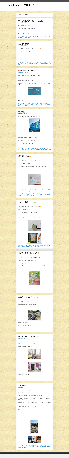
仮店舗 (37, 149)
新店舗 (19, 105)
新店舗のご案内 (23, 44)
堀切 (39, 63)
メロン (41, 245)
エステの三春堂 (31, 1)
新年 (27, 37)
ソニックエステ (46, 36)
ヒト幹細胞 (27, 194)
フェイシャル (20, 63)
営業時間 (21, 37)
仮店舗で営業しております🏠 (28, 336)
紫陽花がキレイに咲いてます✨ (29, 297)
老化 (29, 195)
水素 (19, 195)
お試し (38, 193)
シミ (47, 62)
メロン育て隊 (44, 289)
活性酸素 (25, 195)
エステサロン (42, 36)
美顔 (48, 63)
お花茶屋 (38, 62)
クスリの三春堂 (37, 1)
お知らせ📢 (22, 385)
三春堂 (25, 22)
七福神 (22, 246)
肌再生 (32, 195)
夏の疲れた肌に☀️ (24, 156)
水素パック (21, 195)
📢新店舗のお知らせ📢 (26, 70)
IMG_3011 (20, 59)
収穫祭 (27, 246)
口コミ (43, 194)
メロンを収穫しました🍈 (27, 202)
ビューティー (28, 378)
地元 (31, 246)
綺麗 (29, 379)
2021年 (33, 36)
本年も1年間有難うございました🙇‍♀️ (30, 21)
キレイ (20, 194)
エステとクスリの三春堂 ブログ (22, 5)
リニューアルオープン (36, 104)
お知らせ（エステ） (24, 36)
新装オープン (23, 105)
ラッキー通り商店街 (30, 104)
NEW (35, 36)
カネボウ (48, 377)
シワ (49, 62)
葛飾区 (29, 37)
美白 (47, 63)
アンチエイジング (41, 193)
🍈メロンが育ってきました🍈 (28, 253)
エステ (29, 36)
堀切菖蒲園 (24, 37)
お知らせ (38, 36)
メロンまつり (44, 245)
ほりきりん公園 (39, 148)
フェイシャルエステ (25, 63)
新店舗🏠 (21, 112)
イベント (38, 245)
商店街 (35, 63)
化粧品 (32, 63)
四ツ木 (37, 63)
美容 (45, 63)
